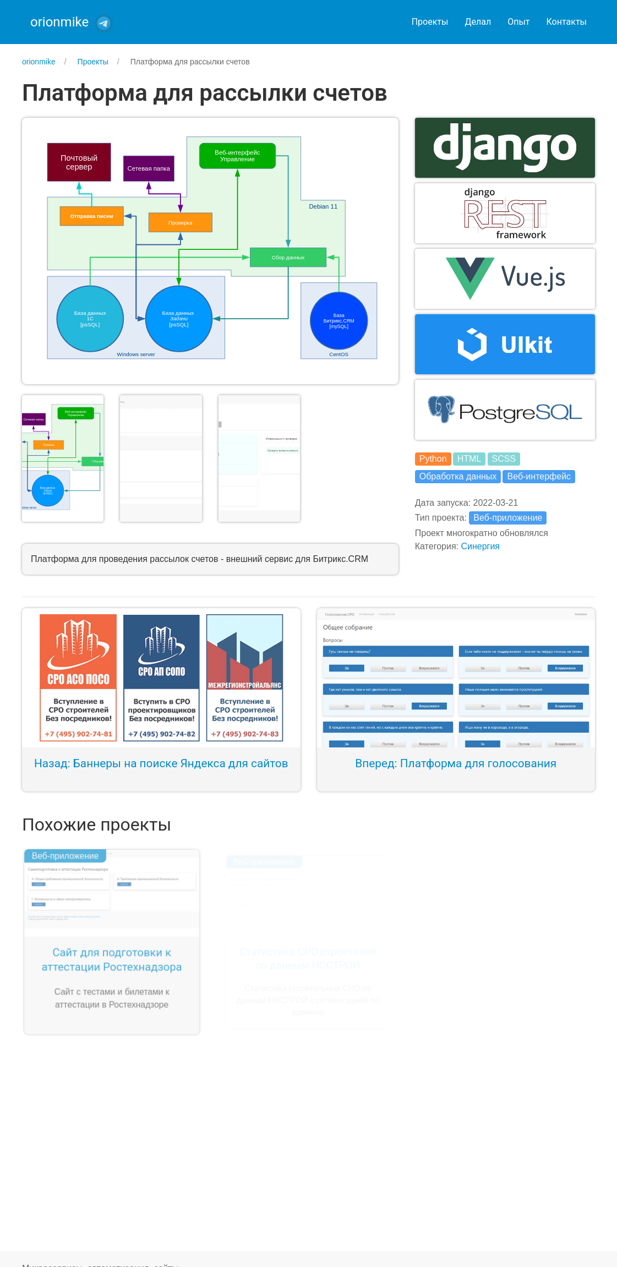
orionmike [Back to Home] (59, 22)
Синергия (480, 546)
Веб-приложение (507, 517)
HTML (469, 458)
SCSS (504, 458)
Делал (478, 22)
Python (433, 458)
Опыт (518, 22)
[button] (210, 250)
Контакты (567, 22)
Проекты (430, 22)
